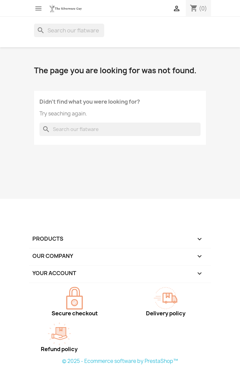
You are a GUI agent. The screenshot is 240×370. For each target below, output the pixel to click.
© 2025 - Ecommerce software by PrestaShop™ (120, 361)
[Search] (69, 30)
